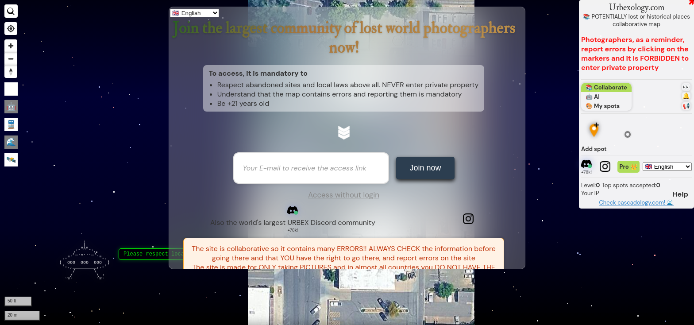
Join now (425, 167)
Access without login (343, 195)
